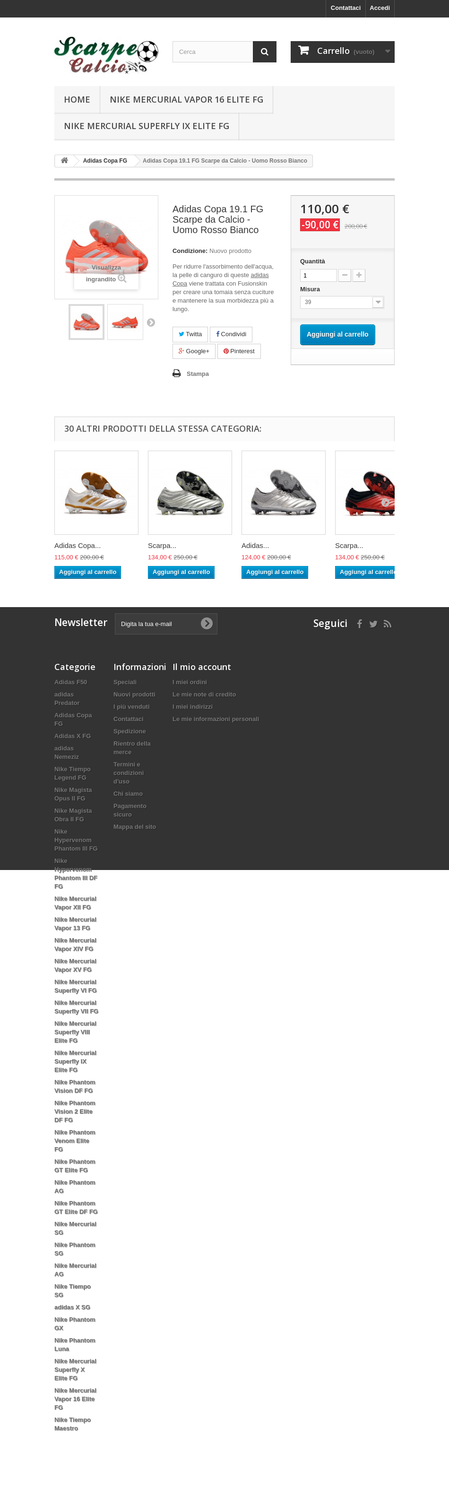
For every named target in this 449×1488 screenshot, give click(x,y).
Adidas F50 (70, 682)
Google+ (194, 351)
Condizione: (190, 250)
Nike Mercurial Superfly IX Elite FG (146, 125)
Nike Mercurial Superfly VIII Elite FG (75, 1032)
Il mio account (202, 666)
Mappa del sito (134, 826)
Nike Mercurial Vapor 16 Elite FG (186, 99)
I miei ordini (190, 682)
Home (77, 99)
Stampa (198, 373)
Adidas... (255, 545)
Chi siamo (128, 793)
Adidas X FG (72, 736)
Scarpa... (162, 545)
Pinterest (239, 351)
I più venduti (131, 706)
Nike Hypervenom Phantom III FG (76, 840)
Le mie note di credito (204, 694)
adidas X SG (72, 1307)
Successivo (150, 322)
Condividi (231, 334)
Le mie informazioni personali (216, 718)
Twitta (190, 334)
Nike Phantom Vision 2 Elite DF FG (74, 1111)
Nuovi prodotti (134, 694)
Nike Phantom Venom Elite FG (74, 1141)
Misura (311, 289)
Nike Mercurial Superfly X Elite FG (75, 1369)
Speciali (125, 682)
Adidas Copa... (77, 545)
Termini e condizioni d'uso (128, 773)
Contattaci (346, 7)
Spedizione (129, 731)
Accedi (380, 7)
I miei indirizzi (193, 706)
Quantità (312, 261)
